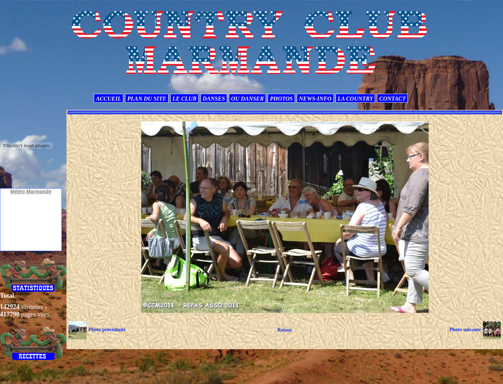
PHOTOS (281, 99)
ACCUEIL (108, 99)
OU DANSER (247, 99)
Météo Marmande (30, 191)
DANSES (214, 99)
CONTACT (392, 99)
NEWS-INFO (315, 99)
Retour (284, 330)
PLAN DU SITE (146, 99)
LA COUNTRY (355, 99)
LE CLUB (184, 99)
